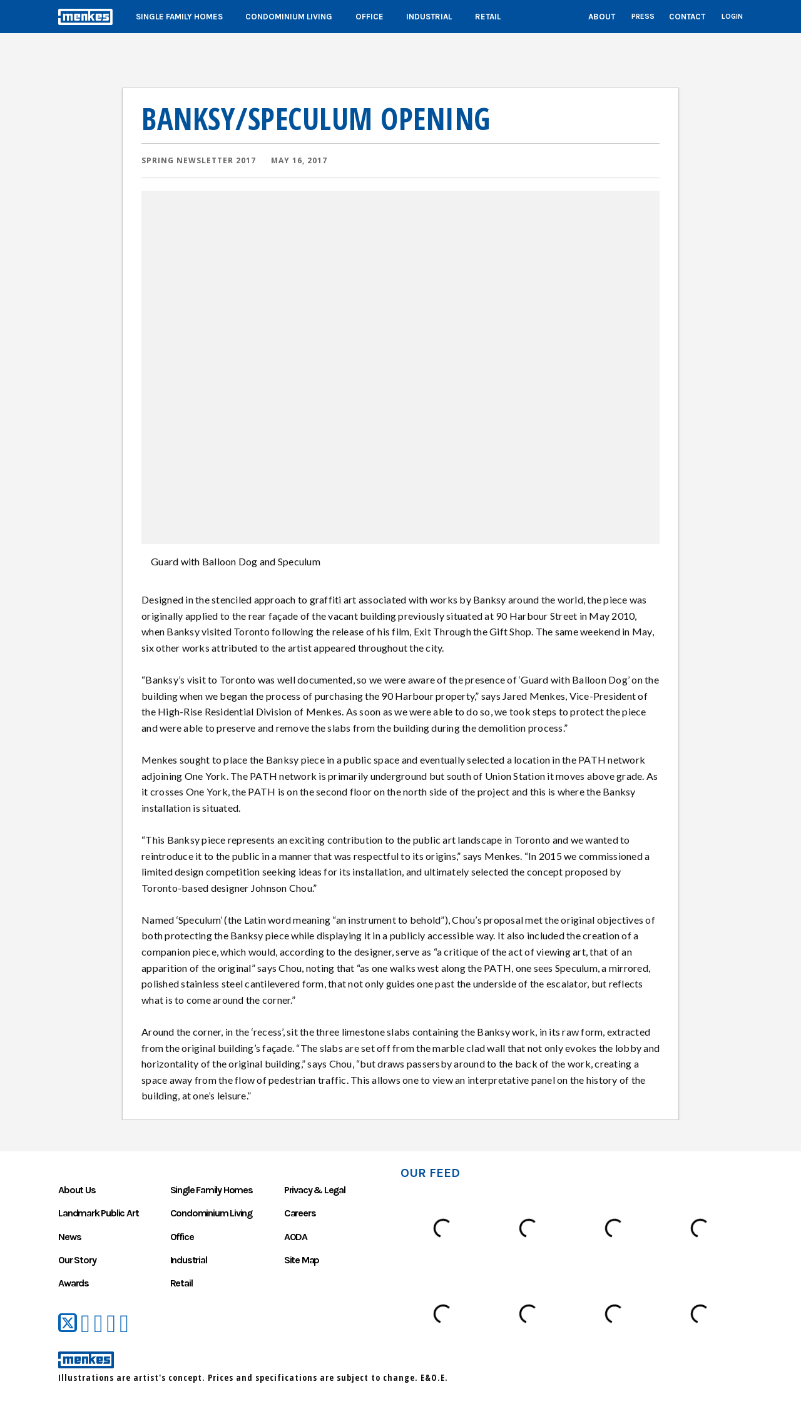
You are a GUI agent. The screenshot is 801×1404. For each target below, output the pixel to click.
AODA (295, 1237)
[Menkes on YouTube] (98, 1323)
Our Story (77, 1260)
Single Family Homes (179, 16)
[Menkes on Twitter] (68, 1323)
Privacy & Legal (314, 1190)
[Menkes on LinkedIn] (111, 1323)
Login (732, 16)
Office (369, 16)
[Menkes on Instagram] (124, 1323)
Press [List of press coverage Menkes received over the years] (643, 16)
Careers (300, 1213)
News (69, 1237)
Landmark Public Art (98, 1213)
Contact (687, 16)
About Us (76, 1190)
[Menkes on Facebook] (85, 1323)
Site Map (301, 1260)
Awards (73, 1283)
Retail (488, 16)
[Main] (400, 16)
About (601, 16)
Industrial (429, 16)
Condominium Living (288, 16)
